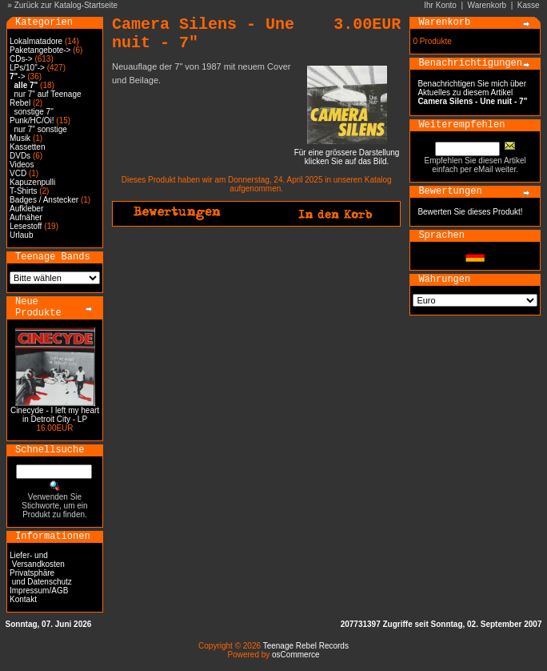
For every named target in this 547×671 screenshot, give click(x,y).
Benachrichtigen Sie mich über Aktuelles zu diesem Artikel (472, 92)
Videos (22, 164)
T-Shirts (23, 191)
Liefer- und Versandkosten (37, 560)
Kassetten (27, 147)
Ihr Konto (440, 5)
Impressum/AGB (39, 590)
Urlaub (21, 235)
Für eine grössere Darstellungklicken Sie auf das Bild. (347, 153)
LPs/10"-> (27, 67)
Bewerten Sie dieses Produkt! (469, 211)
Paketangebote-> (40, 50)
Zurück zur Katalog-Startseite (66, 5)
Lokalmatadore (36, 41)
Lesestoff (26, 226)
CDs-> (21, 58)
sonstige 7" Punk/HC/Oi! (32, 116)
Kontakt (23, 599)
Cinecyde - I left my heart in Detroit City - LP (54, 415)
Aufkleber (26, 208)
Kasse (528, 5)
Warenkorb (487, 5)
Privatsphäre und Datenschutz (41, 577)
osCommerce (295, 654)
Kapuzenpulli (32, 182)
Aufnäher (26, 217)
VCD (18, 173)
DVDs (20, 155)
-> (17, 76)
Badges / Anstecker (44, 199)
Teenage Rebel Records (306, 645)
